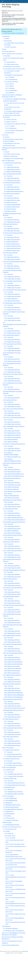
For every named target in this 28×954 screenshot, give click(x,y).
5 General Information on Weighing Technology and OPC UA (12, 96)
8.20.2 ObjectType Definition (12, 378)
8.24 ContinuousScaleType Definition (13, 409)
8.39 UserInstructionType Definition (13, 588)
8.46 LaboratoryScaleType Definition (13, 653)
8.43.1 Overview (8, 629)
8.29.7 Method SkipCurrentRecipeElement (11, 494)
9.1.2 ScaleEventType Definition (13, 754)
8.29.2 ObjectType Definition (12, 483)
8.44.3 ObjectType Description (12, 642)
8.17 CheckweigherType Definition (12, 344)
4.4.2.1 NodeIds (9, 77)
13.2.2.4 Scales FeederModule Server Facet (15, 847)
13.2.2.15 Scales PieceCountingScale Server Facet (15, 894)
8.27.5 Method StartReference (12, 457)
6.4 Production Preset (9, 145)
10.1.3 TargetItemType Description (13, 776)
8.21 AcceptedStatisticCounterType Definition (12, 384)
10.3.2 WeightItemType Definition (13, 792)
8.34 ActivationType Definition (11, 542)
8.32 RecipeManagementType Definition (14, 522)
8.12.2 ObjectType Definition (12, 294)
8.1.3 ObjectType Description (12, 169)
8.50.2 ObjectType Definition (12, 715)
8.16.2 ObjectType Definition (12, 339)
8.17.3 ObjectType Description (12, 350)
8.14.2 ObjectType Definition (12, 318)
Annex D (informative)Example (10, 945)
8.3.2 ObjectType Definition (11, 187)
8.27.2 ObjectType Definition (12, 448)
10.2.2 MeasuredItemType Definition (14, 783)
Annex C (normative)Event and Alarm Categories (12, 942)
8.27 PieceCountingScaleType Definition (14, 444)
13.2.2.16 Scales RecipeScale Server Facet (15, 898)
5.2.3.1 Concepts (9, 126)
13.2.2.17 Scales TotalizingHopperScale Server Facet (15, 902)
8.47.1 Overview (8, 677)
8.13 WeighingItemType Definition (12, 303)
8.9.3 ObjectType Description (12, 268)
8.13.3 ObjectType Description (12, 310)
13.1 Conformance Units (9, 829)
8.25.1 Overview (8, 420)
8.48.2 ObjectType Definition (12, 688)
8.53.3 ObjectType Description (12, 743)
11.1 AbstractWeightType (10, 798)
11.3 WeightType (7, 803)
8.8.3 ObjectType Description (12, 259)
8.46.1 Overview (8, 655)
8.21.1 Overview (8, 387)
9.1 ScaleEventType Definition (11, 750)
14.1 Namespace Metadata (10, 928)
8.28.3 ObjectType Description (12, 472)
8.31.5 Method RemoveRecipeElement (14, 520)
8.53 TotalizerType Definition (11, 737)
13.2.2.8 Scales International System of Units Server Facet (15, 864)
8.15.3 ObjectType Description (12, 333)
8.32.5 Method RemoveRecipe (12, 533)
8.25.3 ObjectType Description (12, 424)
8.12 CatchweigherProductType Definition (14, 290)
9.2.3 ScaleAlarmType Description (13, 765)
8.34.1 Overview (8, 544)
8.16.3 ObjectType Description (12, 342)
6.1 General (6, 137)
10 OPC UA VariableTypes (9, 767)
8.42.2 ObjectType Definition (12, 620)
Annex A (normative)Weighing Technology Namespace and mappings (13, 934)
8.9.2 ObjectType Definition (11, 266)
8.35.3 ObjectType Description (12, 557)
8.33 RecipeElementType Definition (12, 535)
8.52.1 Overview (8, 730)
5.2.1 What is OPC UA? (10, 119)
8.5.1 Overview (8, 217)
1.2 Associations (7, 41)
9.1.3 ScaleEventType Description (13, 756)
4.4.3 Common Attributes (11, 81)
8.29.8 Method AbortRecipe (11, 498)
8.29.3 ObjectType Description (12, 485)
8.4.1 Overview (8, 196)
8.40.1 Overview (8, 599)
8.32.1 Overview (8, 524)
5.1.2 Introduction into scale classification (12, 108)
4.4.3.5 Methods (9, 92)
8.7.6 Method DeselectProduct (12, 246)
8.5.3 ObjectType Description (12, 222)
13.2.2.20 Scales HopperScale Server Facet (15, 915)
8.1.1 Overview (8, 165)
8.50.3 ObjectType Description (12, 717)
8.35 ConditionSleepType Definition (13, 550)
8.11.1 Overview (8, 283)
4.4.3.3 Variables (9, 88)
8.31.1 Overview (8, 511)
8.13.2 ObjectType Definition (12, 307)
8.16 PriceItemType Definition (11, 335)
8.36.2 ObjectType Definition (12, 566)
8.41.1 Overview (8, 607)
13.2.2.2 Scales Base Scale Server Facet (14, 841)
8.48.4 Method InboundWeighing (13, 693)
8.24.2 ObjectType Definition (12, 413)
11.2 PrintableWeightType (10, 800)
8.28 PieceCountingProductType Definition (12, 464)
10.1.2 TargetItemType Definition (13, 774)
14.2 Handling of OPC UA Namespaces (13, 930)
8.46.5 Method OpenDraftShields (13, 664)
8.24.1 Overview (8, 411)
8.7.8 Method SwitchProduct (12, 250)
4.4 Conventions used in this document (14, 69)
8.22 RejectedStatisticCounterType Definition (12, 392)
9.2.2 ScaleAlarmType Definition (13, 763)
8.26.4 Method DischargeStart (12, 435)
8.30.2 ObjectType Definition (12, 504)
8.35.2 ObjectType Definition (12, 555)
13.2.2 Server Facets (9, 836)
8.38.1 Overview (8, 581)
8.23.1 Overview (8, 402)
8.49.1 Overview (8, 701)
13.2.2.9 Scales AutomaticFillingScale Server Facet (15, 868)
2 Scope (4, 49)
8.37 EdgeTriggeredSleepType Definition (14, 570)
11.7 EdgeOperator (8, 811)
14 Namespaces (6, 926)
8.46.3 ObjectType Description (12, 660)
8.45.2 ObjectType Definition (12, 649)
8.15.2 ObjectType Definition (12, 331)
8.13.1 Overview (8, 305)
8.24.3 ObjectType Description (12, 415)
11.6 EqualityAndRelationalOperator (13, 809)
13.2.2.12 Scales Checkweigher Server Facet (13, 882)
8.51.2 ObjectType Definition (12, 723)
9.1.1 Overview (8, 752)
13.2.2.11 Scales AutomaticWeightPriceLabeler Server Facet (15, 877)
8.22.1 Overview (8, 395)
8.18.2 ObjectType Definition (12, 359)
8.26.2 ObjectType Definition (12, 431)
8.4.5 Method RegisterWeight (12, 204)
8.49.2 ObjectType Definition (12, 704)
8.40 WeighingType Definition (11, 596)
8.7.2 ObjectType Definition (11, 237)
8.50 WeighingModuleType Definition (13, 710)
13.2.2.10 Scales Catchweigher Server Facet (15, 872)
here (12, 16)
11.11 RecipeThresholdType (10, 820)
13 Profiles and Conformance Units (11, 827)
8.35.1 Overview (8, 553)
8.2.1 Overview (8, 176)
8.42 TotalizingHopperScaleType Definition (12, 615)
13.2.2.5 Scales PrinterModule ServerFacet (13, 851)
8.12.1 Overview (8, 292)
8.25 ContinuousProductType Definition (14, 417)
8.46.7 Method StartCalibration (12, 668)
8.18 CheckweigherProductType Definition (12, 354)
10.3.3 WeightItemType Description (14, 794)
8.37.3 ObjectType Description (12, 577)
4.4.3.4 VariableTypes (11, 90)
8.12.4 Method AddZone (11, 299)
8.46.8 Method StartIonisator (12, 671)
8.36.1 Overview (8, 563)
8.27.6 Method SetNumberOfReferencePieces (12, 460)
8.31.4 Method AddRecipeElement (13, 517)
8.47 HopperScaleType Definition (12, 675)
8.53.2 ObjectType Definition (12, 741)
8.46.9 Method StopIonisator (12, 673)
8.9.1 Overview (8, 264)
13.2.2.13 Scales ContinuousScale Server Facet (14, 886)
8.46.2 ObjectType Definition (12, 657)
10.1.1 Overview (8, 772)
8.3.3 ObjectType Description (12, 189)
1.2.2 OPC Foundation (10, 47)
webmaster (25, 951)
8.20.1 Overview (8, 376)
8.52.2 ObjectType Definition (12, 732)
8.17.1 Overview (8, 346)
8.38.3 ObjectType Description (12, 585)
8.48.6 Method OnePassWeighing (13, 697)
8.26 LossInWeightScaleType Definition (14, 426)
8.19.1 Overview (8, 367)
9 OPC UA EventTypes (8, 748)
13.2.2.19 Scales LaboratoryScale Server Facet (14, 911)
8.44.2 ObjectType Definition (12, 640)
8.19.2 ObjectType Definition (12, 370)
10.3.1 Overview (8, 789)
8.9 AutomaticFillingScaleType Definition (14, 261)
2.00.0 (20, 11)
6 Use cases (5, 135)
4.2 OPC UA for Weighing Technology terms (13, 59)
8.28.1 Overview (8, 467)
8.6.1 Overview (8, 226)
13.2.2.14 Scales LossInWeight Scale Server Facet (15, 890)
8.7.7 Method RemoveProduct (12, 248)
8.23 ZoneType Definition (10, 400)
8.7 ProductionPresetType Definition (13, 233)
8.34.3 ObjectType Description (12, 548)
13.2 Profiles (6, 831)
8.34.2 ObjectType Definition (12, 546)
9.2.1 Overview (8, 761)
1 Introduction (6, 36)
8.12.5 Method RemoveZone (12, 301)
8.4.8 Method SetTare (10, 211)
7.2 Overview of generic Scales (11, 154)
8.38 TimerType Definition (10, 579)
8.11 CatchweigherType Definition (12, 281)
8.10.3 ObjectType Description (12, 279)
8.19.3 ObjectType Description (12, 372)
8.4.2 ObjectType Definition (11, 198)
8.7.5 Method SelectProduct (11, 244)
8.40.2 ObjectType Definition (12, 601)
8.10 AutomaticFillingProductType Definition (12, 271)
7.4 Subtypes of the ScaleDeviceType (13, 158)
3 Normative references (8, 51)
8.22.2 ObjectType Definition (12, 398)
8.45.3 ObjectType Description (12, 651)
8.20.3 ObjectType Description (12, 381)
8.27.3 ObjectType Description (12, 450)
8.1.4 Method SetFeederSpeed (12, 171)
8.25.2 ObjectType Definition (12, 422)
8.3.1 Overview (8, 185)
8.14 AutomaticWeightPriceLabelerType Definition (14, 313)
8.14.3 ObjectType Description (12, 320)
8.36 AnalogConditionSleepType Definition (12, 560)
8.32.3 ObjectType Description (12, 528)
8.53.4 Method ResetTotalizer (12, 745)
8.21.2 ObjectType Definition (12, 389)
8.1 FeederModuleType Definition (12, 163)
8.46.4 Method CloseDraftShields (13, 662)
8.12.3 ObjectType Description (12, 296)
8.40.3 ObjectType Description (12, 603)
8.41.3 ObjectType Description (12, 612)
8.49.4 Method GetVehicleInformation (14, 708)
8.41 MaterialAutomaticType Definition (13, 605)
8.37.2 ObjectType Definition (12, 574)
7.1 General (6, 152)
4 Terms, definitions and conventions (12, 53)
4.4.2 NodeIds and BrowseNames (13, 75)
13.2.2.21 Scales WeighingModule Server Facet (14, 919)
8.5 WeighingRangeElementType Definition (12, 214)
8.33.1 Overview (8, 537)
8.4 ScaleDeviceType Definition (11, 193)
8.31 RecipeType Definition (10, 509)
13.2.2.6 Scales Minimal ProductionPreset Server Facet (13, 855)
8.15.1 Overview (8, 328)
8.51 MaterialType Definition (11, 719)
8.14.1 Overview (8, 316)
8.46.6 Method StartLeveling (12, 666)
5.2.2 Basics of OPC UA (10, 122)
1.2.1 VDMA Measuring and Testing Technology (14, 44)
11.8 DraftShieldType (9, 814)
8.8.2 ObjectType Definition (11, 257)
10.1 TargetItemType (8, 770)
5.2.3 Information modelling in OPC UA (15, 124)
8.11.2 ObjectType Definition (12, 285)
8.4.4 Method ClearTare (10, 202)
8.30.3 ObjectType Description (12, 506)
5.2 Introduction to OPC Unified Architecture (11, 116)
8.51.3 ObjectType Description (12, 726)
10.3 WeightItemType (9, 787)
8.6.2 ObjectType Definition (11, 228)
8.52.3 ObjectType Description (12, 734)
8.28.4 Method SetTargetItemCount (14, 474)
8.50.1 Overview (8, 712)
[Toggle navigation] (2, 1)
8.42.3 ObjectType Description (12, 622)
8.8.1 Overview (8, 255)
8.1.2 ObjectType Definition (11, 167)
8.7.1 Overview (8, 235)
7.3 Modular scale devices (10, 156)
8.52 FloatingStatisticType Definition (13, 728)
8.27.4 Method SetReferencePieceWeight (11, 454)
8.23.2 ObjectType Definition (12, 404)
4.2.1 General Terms (9, 62)
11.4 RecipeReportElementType (11, 805)
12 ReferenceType (7, 822)
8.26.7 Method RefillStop (11, 442)
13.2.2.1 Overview (10, 838)
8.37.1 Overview (8, 572)
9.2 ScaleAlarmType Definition (11, 759)
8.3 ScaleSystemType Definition (11, 182)
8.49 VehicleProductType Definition (12, 699)
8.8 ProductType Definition (10, 253)
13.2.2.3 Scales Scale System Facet (14, 844)
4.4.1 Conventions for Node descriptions (11, 72)
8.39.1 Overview (8, 590)
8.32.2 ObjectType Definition (12, 526)
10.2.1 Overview (8, 781)
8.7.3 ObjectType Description (12, 239)
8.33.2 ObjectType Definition (12, 539)
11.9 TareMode (7, 816)
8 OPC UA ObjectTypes (8, 160)
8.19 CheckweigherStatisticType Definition (12, 364)
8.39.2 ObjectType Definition (12, 592)
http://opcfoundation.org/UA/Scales (14, 33)
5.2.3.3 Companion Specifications (14, 130)
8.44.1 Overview (8, 638)
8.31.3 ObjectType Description (12, 515)
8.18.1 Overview (8, 357)
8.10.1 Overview (8, 274)
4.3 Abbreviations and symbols (11, 66)
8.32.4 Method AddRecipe (11, 531)
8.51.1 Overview (8, 721)
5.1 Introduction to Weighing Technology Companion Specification (14, 100)
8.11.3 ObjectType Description (12, 288)
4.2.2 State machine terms (11, 64)
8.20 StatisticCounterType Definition (13, 374)
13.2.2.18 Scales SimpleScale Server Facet (15, 907)
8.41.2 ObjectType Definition (12, 610)
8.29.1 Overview (8, 480)
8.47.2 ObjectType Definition (12, 679)
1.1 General (6, 38)
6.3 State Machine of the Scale (11, 143)
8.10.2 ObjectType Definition (12, 277)
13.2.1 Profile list (8, 833)
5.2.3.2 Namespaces (10, 128)
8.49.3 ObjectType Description (12, 706)
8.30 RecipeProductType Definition (12, 500)
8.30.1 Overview (8, 502)
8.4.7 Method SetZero (10, 209)
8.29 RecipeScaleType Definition (12, 478)
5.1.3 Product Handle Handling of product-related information (13, 112)
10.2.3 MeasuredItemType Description (14, 785)
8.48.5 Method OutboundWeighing (14, 695)
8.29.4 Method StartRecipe (11, 487)
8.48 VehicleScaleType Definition (12, 684)
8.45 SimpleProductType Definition (12, 644)
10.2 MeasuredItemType (9, 778)
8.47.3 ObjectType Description (12, 682)
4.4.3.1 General (9, 84)
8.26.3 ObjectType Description (12, 433)
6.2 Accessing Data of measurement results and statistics (13, 140)
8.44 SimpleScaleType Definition (12, 635)
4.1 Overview (6, 56)
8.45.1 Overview (8, 646)
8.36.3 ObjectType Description (12, 568)
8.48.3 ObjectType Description (12, 690)
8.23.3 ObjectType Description (12, 406)
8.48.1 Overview (8, 686)
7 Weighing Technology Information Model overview (14, 149)
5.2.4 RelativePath (9, 133)
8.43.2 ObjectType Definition (12, 631)
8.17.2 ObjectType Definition (12, 348)
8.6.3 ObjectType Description (12, 231)
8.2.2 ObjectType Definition (11, 178)
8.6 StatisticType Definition (10, 224)
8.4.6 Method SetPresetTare (11, 207)
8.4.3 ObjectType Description (12, 200)
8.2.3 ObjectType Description (12, 180)
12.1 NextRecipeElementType (11, 825)
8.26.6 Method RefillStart (11, 439)
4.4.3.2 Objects (9, 86)
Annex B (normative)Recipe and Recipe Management (12, 938)
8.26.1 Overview (8, 428)
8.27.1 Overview (8, 446)
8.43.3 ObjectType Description (12, 633)
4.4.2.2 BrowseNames (11, 79)
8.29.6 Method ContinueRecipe (12, 491)
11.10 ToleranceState (9, 818)
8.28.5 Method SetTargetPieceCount (14, 476)
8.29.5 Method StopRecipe (11, 489)
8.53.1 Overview (8, 739)
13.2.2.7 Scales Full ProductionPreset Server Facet (15, 859)
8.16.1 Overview (8, 337)
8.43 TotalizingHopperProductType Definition (12, 626)
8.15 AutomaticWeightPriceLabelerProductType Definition (14, 324)
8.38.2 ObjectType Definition (12, 583)
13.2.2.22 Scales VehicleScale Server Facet (15, 923)
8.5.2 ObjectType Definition (11, 220)
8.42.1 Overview (8, 618)
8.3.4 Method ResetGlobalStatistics (13, 191)
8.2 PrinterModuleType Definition (12, 174)
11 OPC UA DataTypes (8, 796)
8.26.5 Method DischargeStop (12, 437)
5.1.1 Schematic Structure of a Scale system (14, 104)
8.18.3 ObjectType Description (12, 361)
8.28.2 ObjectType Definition (12, 469)
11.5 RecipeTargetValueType (11, 807)
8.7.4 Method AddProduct (11, 242)
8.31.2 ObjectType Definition (12, 513)
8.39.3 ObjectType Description (12, 594)
